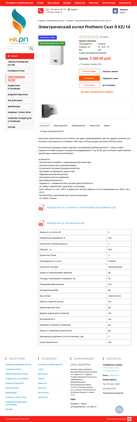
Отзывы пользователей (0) (52, 131)
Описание (44, 126)
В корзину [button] (89, 78)
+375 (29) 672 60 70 (57, 9)
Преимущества (78, 126)
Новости (80, 3)
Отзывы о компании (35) (19, 3)
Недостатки (95, 126)
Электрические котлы (17, 374)
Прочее (11, 127)
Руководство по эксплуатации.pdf (65, 223)
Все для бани (15, 100)
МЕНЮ (12, 56)
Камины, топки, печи (19, 112)
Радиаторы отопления (17, 379)
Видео (107, 126)
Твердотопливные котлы (18, 365)
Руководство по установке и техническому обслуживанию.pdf (81, 207)
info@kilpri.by (114, 375)
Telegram (74, 9)
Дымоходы (14, 106)
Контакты (125, 3)
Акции (67, 3)
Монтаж (93, 3)
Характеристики (60, 126)
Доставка (53, 3)
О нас (40, 3)
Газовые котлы (16, 71)
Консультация (89, 71)
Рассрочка (108, 3)
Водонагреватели (18, 95)
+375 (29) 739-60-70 (54, 12)
